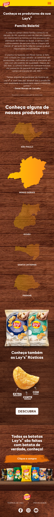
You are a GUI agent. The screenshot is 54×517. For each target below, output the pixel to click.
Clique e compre (27, 459)
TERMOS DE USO (15, 503)
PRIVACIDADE (40, 503)
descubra (27, 411)
